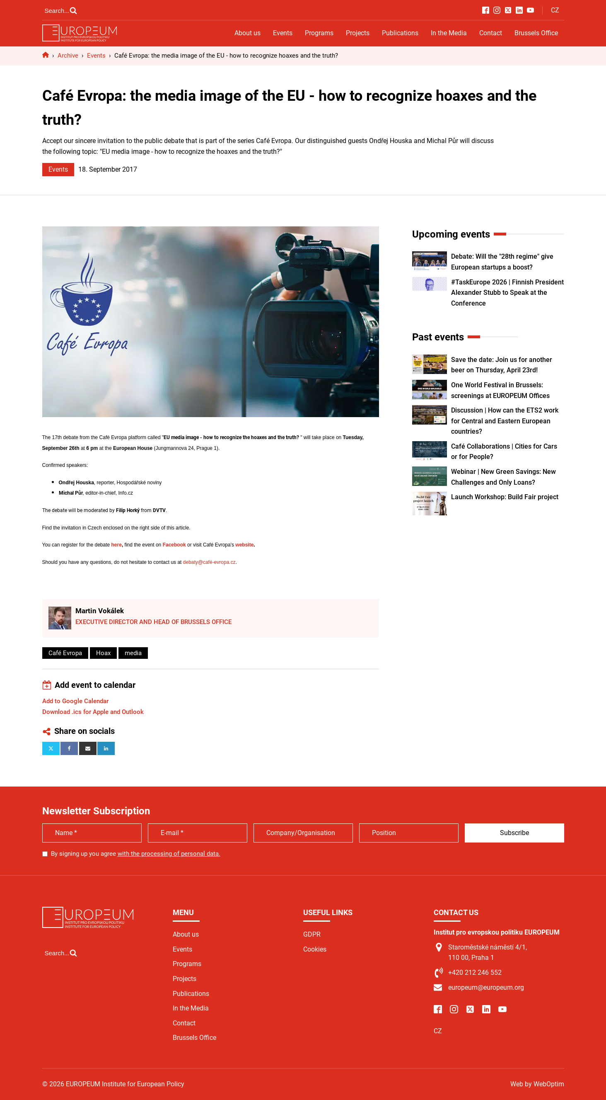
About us (247, 33)
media (133, 653)
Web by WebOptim (537, 1084)
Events (282, 33)
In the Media (449, 33)
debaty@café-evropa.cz (209, 562)
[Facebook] (69, 748)
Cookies (314, 949)
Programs (319, 33)
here (116, 545)
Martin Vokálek (99, 611)
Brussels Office (536, 33)
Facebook (174, 545)
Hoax (103, 653)
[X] (51, 748)
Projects (357, 33)
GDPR (312, 934)
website (244, 545)
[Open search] (61, 10)
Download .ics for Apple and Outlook (93, 712)
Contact (490, 33)
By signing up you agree (135, 853)
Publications (400, 33)
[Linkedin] (106, 748)
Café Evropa (65, 653)
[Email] (88, 748)
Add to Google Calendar (75, 701)
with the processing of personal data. (169, 853)
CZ (555, 10)
